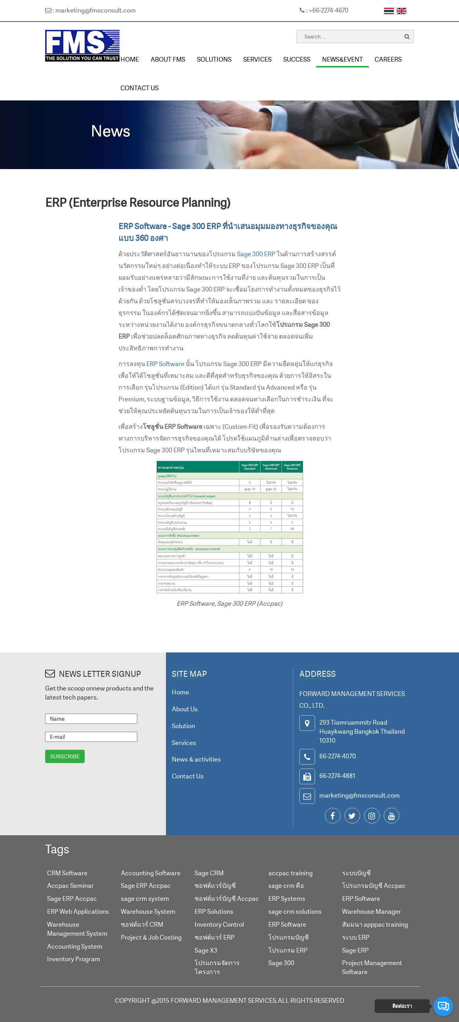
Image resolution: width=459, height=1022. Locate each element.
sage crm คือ (286, 885)
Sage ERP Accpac (72, 898)
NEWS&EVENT (342, 59)
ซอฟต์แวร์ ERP (215, 937)
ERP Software (165, 363)
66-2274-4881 (337, 775)
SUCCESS (296, 59)
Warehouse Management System (77, 929)
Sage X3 (206, 950)
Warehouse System (148, 911)
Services (184, 742)
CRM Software (67, 873)
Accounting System (74, 946)
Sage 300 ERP (256, 254)
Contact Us (188, 776)
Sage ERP (355, 950)
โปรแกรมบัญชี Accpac (374, 885)
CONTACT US (139, 88)
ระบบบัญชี (356, 873)
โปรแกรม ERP (288, 950)
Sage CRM (209, 873)
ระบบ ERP (356, 937)
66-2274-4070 (337, 756)
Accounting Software (150, 873)
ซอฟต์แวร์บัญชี (215, 885)
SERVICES (257, 59)
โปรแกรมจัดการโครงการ (217, 967)
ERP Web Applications (78, 911)
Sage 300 (281, 962)
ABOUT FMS (168, 59)
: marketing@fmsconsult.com (90, 10)
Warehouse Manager (371, 911)
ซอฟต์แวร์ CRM (142, 924)
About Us (185, 709)
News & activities (196, 759)
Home (180, 692)
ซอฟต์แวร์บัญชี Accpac (227, 898)
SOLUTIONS (214, 59)
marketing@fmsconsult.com (359, 795)
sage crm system (145, 898)
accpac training (290, 873)
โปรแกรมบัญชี (288, 937)
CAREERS (388, 59)
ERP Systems (286, 898)
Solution (183, 725)
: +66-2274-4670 (324, 10)
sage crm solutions (295, 911)
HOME (129, 59)
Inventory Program (73, 959)
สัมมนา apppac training (375, 924)
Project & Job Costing (151, 937)
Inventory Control (219, 924)
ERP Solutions (214, 911)
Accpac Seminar (70, 885)
